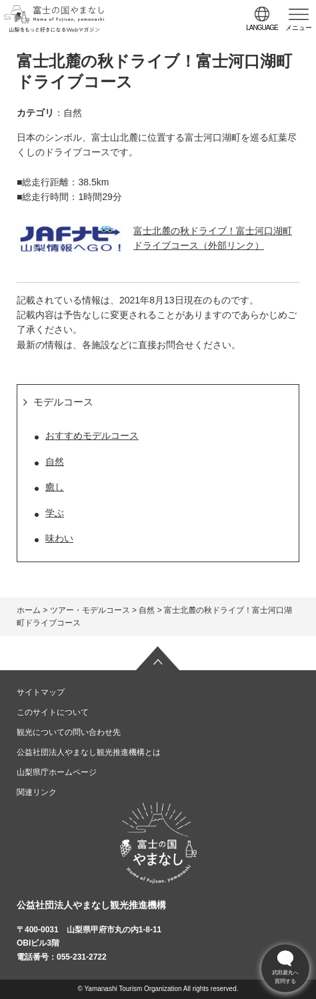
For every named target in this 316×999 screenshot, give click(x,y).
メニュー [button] (298, 27)
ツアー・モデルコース (90, 610)
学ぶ (54, 513)
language (262, 27)
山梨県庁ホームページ (57, 772)
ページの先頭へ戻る (158, 658)
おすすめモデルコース (92, 435)
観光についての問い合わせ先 (69, 732)
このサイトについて (53, 712)
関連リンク (37, 792)
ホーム (29, 610)
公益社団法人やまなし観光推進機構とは (89, 752)
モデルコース (63, 401)
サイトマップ (41, 692)
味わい (59, 538)
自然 (54, 461)
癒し (54, 486)
